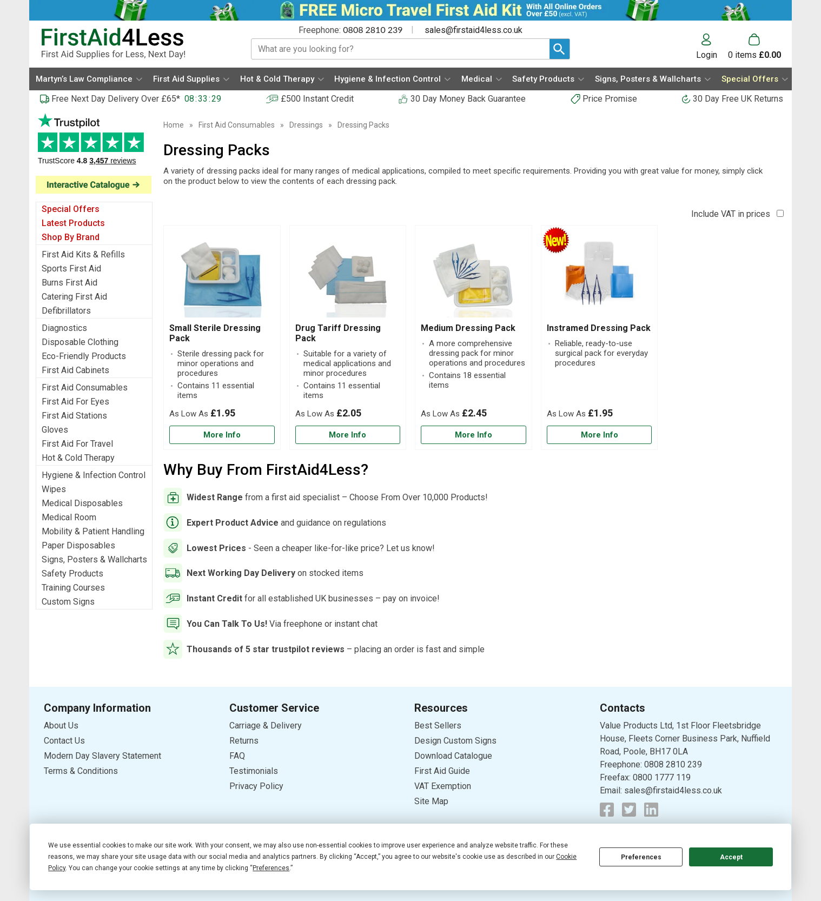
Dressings (306, 125)
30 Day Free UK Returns (738, 99)
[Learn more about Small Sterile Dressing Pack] (222, 435)
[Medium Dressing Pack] (473, 338)
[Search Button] (559, 49)
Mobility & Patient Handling (93, 531)
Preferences (641, 857)
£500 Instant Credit (317, 99)
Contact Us (64, 741)
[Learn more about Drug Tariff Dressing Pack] (348, 435)
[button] (712, 46)
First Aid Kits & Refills (83, 254)
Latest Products (73, 223)
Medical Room (69, 517)
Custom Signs (68, 602)
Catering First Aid (74, 297)
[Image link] (94, 185)
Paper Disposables (78, 545)
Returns (244, 741)
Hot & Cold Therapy (78, 458)
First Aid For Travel (77, 444)
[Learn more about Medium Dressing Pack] (473, 435)
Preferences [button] (271, 868)
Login (706, 54)
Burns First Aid (69, 282)
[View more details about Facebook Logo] (607, 810)
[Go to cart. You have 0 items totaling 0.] (754, 46)
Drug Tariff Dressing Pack (338, 333)
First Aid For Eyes (75, 401)
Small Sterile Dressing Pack (215, 333)
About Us (61, 725)
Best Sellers (437, 725)
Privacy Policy (256, 786)
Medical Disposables (82, 503)
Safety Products (72, 573)
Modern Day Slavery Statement (102, 756)
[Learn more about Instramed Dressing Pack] (599, 435)
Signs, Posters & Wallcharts (94, 559)
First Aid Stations (74, 415)
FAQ (237, 756)
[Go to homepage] (133, 43)
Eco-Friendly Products (84, 356)
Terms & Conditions (81, 771)
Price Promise (609, 99)
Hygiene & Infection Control (93, 475)
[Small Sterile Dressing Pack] (222, 338)
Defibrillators (66, 311)
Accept (731, 857)
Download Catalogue (453, 756)
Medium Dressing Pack (468, 328)
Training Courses (73, 587)
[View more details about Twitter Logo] (629, 810)
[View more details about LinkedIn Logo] (651, 810)
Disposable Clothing (80, 342)
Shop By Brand (71, 237)
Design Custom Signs (455, 741)
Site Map (431, 801)
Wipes (54, 489)
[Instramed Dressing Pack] (599, 338)
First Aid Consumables (85, 387)
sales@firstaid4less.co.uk (473, 30)
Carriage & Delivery (265, 725)
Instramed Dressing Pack (599, 328)
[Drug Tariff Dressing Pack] (348, 338)
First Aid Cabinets (75, 370)
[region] (222, 277)
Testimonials (253, 771)
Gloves (55, 430)
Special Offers (71, 209)
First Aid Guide (442, 771)
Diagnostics (64, 328)
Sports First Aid (71, 268)
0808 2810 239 (372, 29)
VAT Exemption (442, 786)
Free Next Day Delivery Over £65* (115, 99)
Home (173, 125)
